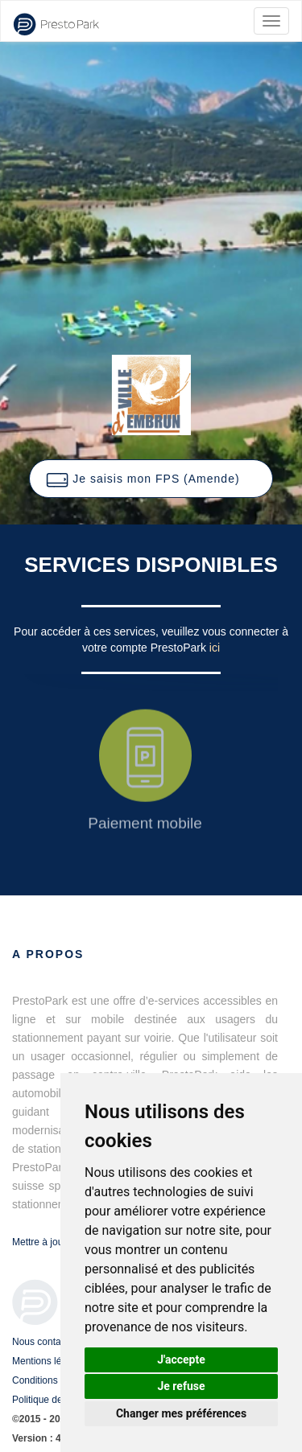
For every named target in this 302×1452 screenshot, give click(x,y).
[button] (150, 478)
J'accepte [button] (181, 1359)
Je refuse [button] (181, 1386)
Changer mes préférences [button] (181, 1413)
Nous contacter (44, 1341)
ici (214, 647)
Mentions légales (48, 1361)
